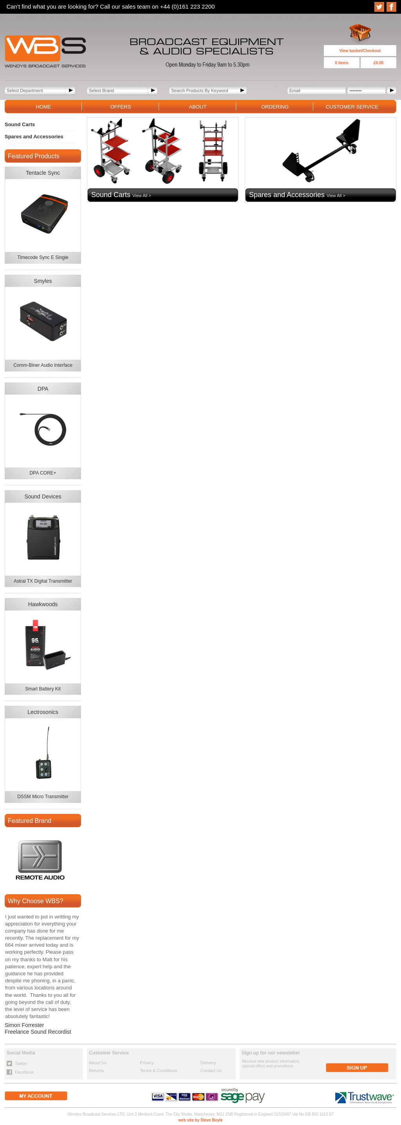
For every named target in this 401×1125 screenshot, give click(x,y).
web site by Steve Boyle (200, 1120)
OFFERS (120, 107)
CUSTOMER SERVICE (352, 107)
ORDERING (275, 107)
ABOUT (198, 107)
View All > (141, 195)
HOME (43, 107)
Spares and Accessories (34, 136)
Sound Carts (20, 124)
